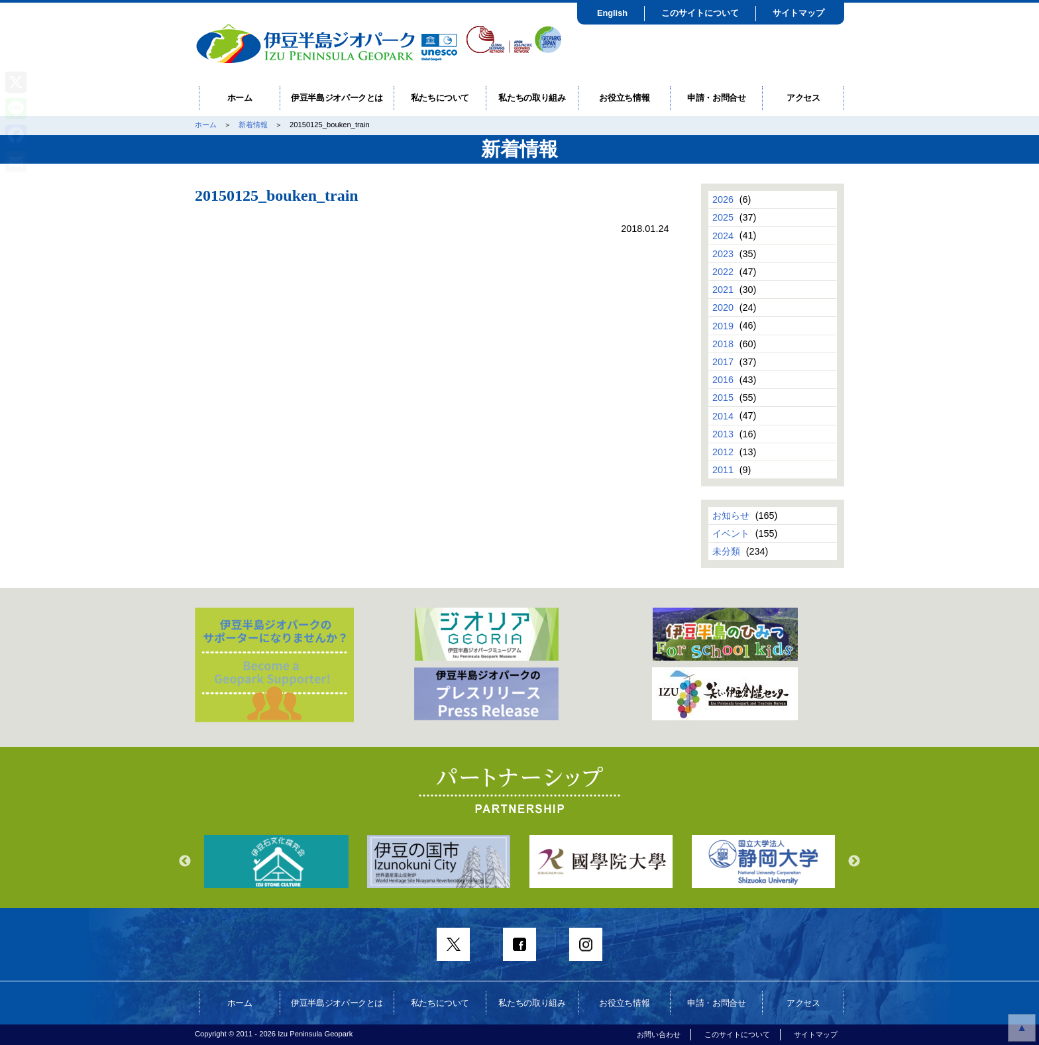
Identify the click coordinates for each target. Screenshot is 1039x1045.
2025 (723, 217)
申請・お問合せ (716, 98)
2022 (723, 271)
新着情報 (253, 125)
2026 (723, 199)
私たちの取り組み (531, 98)
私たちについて (440, 98)
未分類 (726, 551)
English (612, 13)
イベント (730, 533)
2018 (723, 344)
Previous (184, 861)
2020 (723, 307)
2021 (723, 289)
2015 (723, 397)
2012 (723, 452)
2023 (723, 253)
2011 (723, 470)
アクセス (803, 98)
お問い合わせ (659, 1034)
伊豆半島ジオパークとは (337, 98)
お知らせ (730, 515)
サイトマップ (798, 13)
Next (854, 861)
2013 (723, 434)
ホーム (239, 98)
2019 (723, 325)
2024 (723, 235)
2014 (723, 415)
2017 (723, 362)
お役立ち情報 (624, 98)
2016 (723, 379)
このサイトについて (700, 13)
